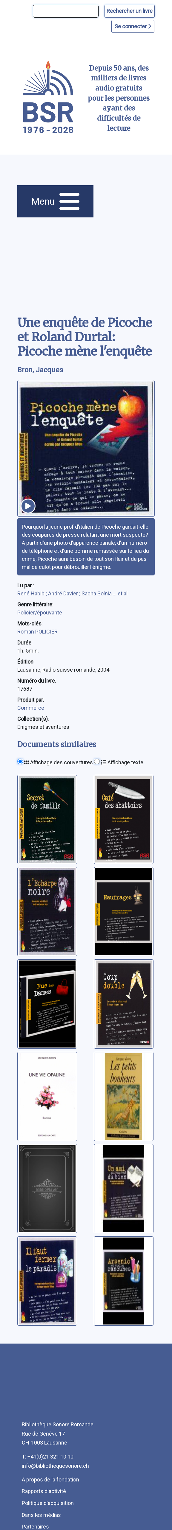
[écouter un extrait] (28, 506)
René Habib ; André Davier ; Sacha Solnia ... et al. (73, 593)
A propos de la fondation (50, 1479)
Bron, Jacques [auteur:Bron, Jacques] (40, 370)
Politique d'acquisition (48, 1503)
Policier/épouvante (39, 612)
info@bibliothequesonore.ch (55, 1466)
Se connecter (133, 26)
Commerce (30, 708)
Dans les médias (41, 1515)
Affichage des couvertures (58, 762)
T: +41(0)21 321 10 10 (47, 1456)
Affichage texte (122, 762)
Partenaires (35, 1526)
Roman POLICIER (37, 631)
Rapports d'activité (44, 1491)
